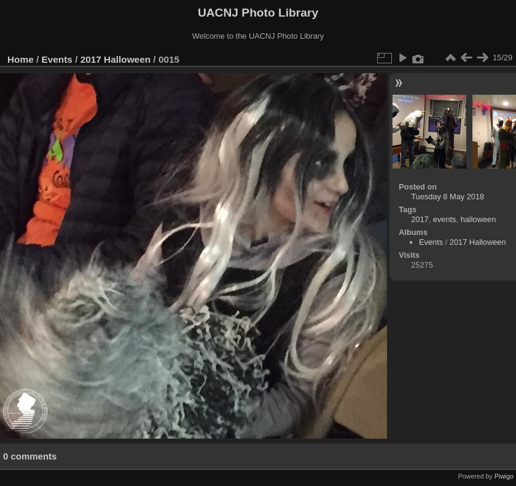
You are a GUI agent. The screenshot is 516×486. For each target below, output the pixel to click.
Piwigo (504, 476)
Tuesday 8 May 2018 (447, 196)
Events (57, 59)
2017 (419, 219)
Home (20, 59)
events (444, 219)
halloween (478, 219)
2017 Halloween (115, 59)
